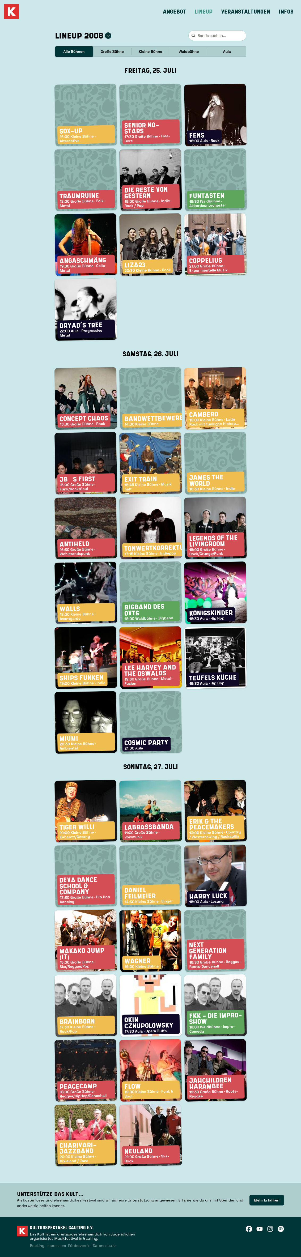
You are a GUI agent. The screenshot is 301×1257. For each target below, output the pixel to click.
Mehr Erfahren (266, 1200)
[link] (266, 1200)
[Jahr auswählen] (108, 35)
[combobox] (217, 35)
